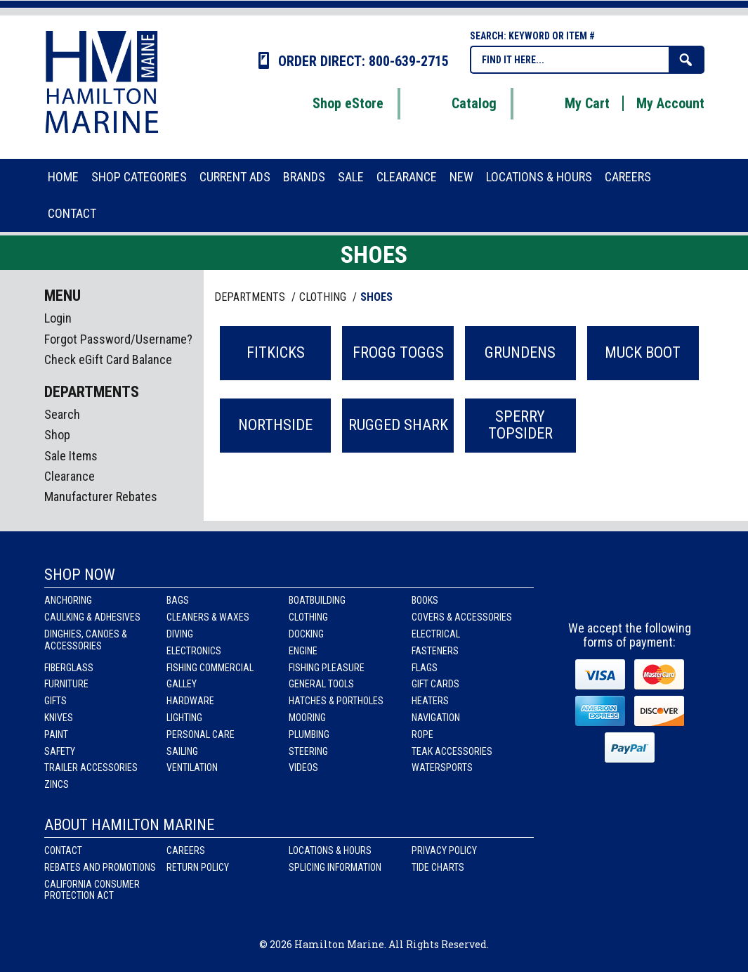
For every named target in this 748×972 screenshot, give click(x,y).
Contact (63, 850)
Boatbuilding (317, 600)
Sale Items (71, 455)
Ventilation (192, 767)
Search (62, 414)
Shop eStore (330, 103)
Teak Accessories (452, 751)
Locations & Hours (330, 850)
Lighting (184, 717)
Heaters (430, 700)
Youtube (670, 588)
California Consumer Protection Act (92, 890)
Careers (185, 850)
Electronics (193, 650)
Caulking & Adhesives (92, 617)
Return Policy (197, 867)
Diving (179, 634)
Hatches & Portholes (336, 700)
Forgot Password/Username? (118, 339)
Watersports (442, 767)
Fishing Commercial (210, 667)
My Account (670, 103)
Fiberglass (68, 667)
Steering (308, 751)
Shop (57, 434)
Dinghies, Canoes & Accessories (85, 640)
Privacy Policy (444, 850)
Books (425, 600)
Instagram (631, 588)
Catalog (456, 103)
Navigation (436, 717)
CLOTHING (324, 297)
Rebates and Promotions (100, 867)
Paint (56, 734)
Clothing (308, 617)
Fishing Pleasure (327, 667)
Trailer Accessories (91, 767)
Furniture (66, 683)
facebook (592, 588)
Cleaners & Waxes (207, 617)
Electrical (436, 634)
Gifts (55, 700)
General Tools (321, 683)
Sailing (182, 751)
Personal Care (200, 734)
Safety (59, 751)
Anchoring (68, 600)
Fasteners (435, 650)
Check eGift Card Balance (108, 359)
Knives (58, 717)
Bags (177, 600)
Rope (422, 734)
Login (58, 318)
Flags (425, 667)
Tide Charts (438, 867)
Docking (306, 634)
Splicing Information (335, 867)
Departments (251, 297)
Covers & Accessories (462, 617)
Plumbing (309, 734)
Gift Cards (435, 683)
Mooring (307, 717)
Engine (303, 650)
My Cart (570, 103)
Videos (303, 767)
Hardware (190, 700)
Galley (181, 683)
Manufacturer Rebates (100, 496)
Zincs (56, 784)
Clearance (69, 476)
